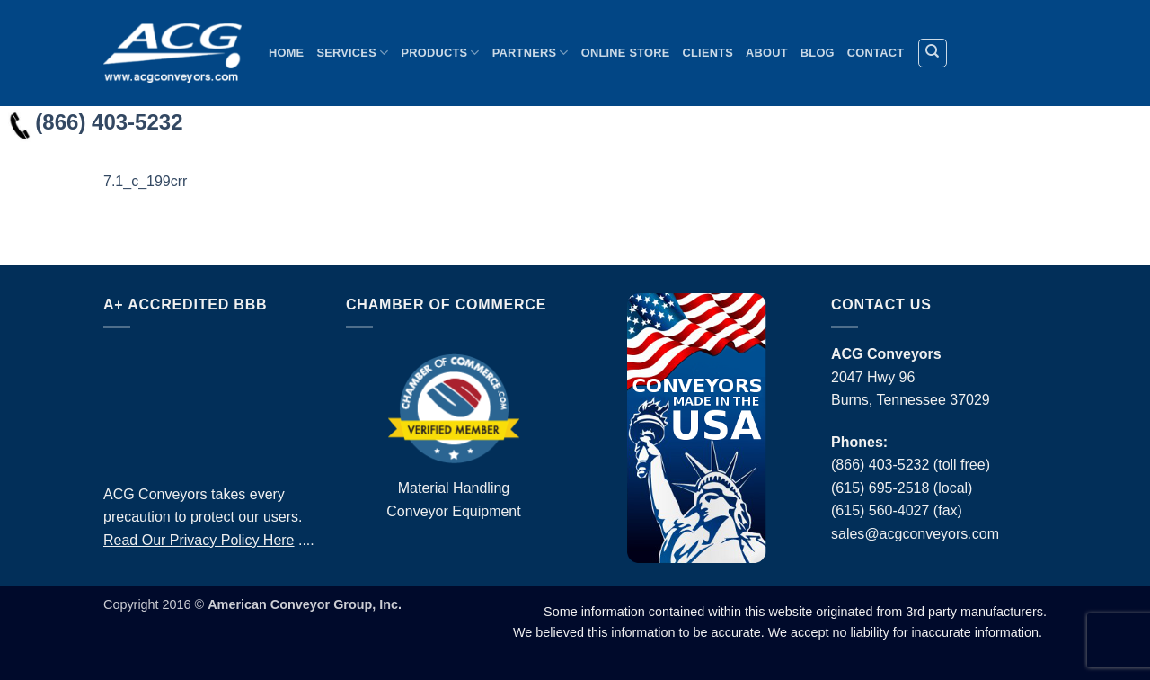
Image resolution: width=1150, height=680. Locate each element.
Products (440, 52)
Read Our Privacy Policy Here (199, 540)
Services (352, 52)
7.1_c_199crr (145, 181)
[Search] (932, 53)
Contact (875, 52)
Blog (818, 52)
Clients (708, 52)
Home (286, 52)
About (767, 52)
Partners (530, 52)
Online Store (625, 52)
